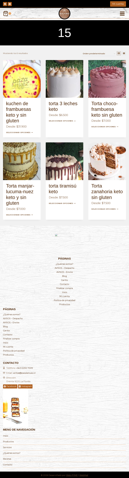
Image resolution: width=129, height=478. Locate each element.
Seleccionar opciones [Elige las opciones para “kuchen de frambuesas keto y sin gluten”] (19, 131)
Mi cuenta (118, 4)
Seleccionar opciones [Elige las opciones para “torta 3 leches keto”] (62, 120)
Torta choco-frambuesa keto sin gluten (106, 108)
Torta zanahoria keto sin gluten (107, 190)
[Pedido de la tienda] (99, 52)
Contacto (64, 283)
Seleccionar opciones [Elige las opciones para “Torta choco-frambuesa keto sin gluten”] (104, 126)
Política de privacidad (64, 299)
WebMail (83, 474)
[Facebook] (5, 4)
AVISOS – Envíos (64, 271)
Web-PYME (72, 474)
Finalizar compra (64, 287)
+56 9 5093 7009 (24, 367)
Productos (64, 303)
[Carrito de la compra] (7, 13)
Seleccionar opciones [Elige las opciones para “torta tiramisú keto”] (62, 202)
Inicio (64, 291)
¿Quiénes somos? (64, 263)
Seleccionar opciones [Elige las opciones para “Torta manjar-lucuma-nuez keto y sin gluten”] (19, 214)
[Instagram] (10, 4)
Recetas (7, 458)
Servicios (7, 446)
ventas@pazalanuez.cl (24, 372)
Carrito (64, 279)
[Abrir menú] (122, 13)
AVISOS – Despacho (64, 267)
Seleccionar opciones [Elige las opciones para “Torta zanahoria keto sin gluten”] (104, 208)
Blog (64, 275)
